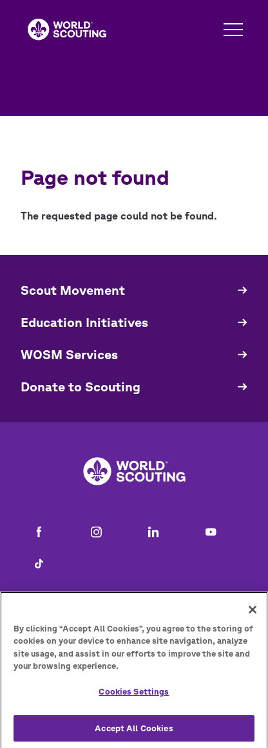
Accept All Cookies (134, 732)
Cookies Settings (134, 696)
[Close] (252, 614)
